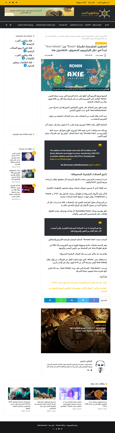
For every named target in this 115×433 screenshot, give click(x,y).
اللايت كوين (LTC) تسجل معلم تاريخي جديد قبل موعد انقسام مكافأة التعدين (15, 159)
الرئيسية (103, 36)
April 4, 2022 (94, 165)
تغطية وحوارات (96, 25)
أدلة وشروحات (63, 25)
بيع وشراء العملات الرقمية (26, 25)
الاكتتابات (88, 25)
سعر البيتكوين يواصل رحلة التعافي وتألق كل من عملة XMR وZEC (96, 404)
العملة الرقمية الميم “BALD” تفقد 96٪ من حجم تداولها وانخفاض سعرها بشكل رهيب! (14, 191)
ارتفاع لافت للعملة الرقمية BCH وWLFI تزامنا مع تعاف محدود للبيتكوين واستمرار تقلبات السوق (19, 405)
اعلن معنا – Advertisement (46, 425)
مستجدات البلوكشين (76, 25)
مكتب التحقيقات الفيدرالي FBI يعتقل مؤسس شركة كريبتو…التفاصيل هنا (14, 175)
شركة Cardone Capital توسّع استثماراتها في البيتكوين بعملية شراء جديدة (88, 329)
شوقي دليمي (99, 55)
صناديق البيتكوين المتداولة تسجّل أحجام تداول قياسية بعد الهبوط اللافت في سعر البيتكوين (45, 405)
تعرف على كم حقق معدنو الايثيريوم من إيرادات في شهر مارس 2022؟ (79, 282)
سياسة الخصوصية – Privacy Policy (67, 425)
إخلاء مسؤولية (81, 2)
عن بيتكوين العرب (103, 2)
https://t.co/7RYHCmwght (60, 159)
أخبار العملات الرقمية (87, 36)
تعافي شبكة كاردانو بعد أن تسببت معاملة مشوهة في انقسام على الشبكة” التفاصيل (71, 404)
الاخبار (107, 25)
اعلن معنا (91, 2)
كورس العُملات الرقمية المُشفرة (45, 25)
